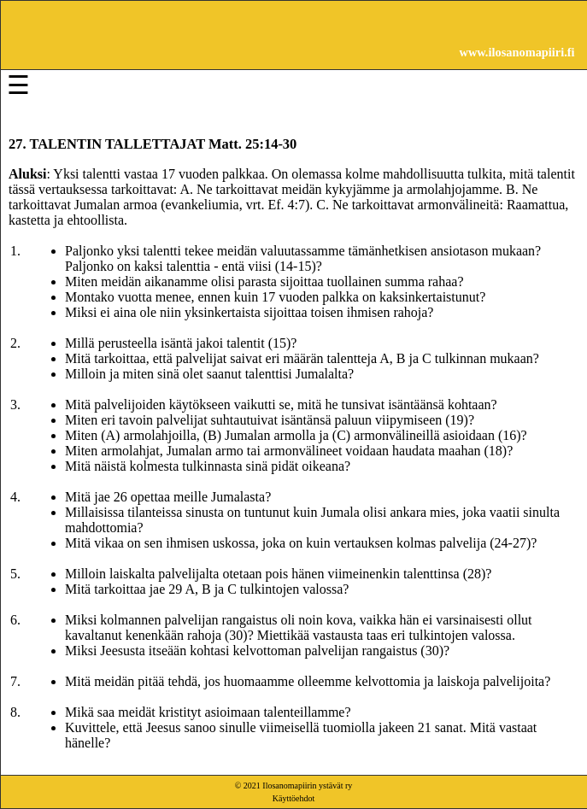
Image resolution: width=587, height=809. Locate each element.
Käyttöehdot (293, 798)
